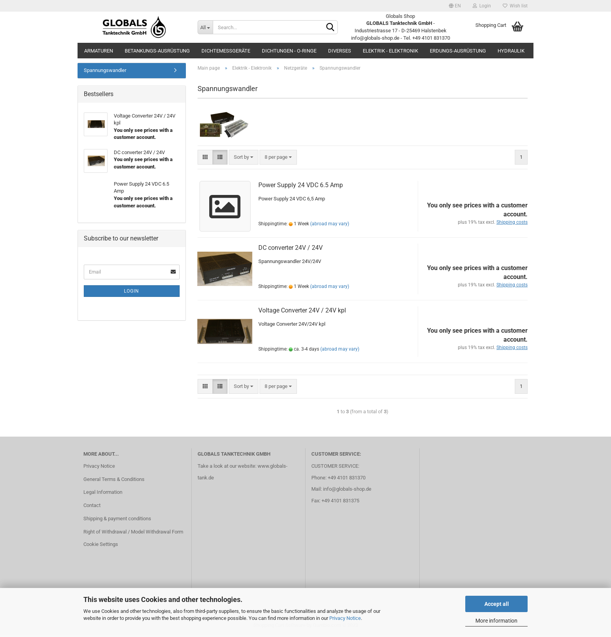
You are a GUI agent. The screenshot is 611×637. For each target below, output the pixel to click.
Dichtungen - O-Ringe (289, 51)
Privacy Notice (345, 618)
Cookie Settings (100, 546)
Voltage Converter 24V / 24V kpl (302, 311)
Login (482, 6)
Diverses (339, 51)
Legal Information (102, 494)
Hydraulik (511, 51)
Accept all (496, 604)
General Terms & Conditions (114, 480)
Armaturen (98, 51)
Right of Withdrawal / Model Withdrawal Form (133, 533)
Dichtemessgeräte (225, 51)
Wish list (515, 6)
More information (496, 621)
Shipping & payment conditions (117, 520)
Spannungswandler (105, 72)
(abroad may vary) (329, 225)
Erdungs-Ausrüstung (458, 51)
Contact (92, 507)
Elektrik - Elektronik (390, 51)
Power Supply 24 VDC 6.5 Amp (300, 186)
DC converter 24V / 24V (290, 249)
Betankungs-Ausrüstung (157, 51)
